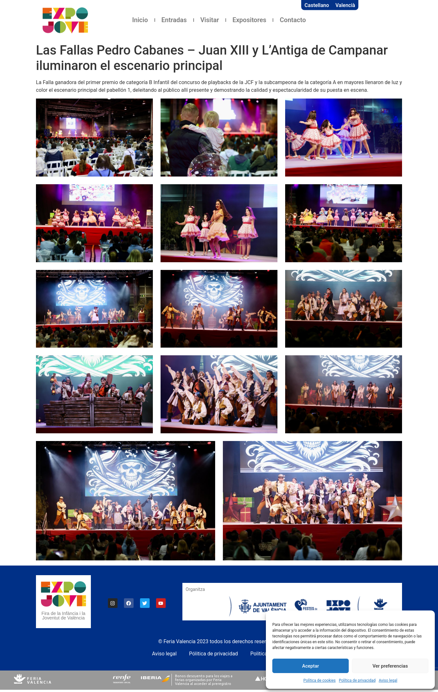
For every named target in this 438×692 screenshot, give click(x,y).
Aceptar (310, 666)
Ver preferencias (390, 666)
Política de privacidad (357, 680)
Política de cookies (319, 680)
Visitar (209, 20)
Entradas (174, 20)
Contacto (293, 20)
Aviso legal (388, 680)
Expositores (249, 20)
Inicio (140, 20)
